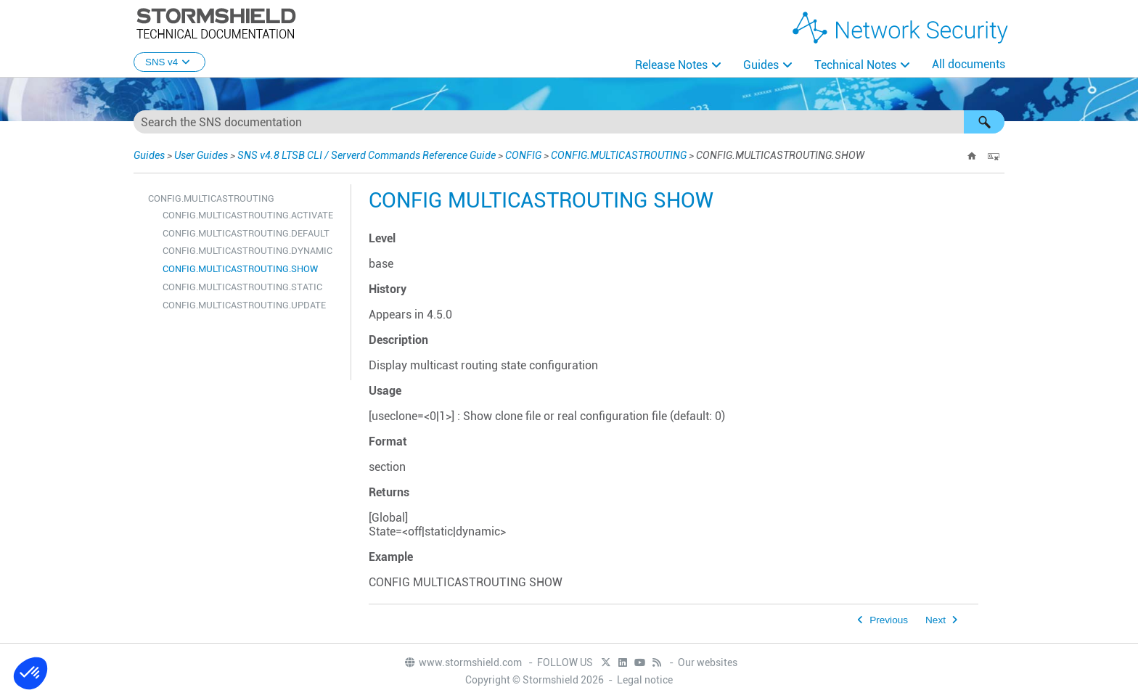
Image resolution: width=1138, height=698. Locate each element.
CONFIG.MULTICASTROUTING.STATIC (242, 287)
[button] (984, 122)
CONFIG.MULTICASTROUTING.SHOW (240, 268)
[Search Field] (569, 122)
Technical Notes (855, 65)
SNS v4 (169, 62)
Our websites (707, 662)
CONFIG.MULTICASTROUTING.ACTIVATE (248, 215)
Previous (888, 620)
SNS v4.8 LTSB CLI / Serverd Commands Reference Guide (366, 155)
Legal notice (645, 680)
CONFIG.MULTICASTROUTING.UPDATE (244, 305)
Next (935, 620)
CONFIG (523, 155)
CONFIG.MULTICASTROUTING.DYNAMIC (247, 250)
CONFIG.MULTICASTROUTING (619, 155)
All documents (968, 64)
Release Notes (671, 65)
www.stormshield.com (462, 662)
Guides (761, 65)
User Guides (201, 155)
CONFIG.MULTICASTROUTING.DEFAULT (246, 233)
